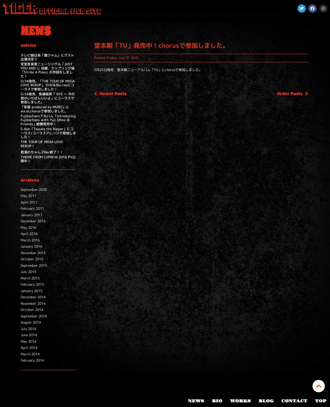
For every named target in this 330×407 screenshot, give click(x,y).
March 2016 (30, 240)
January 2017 (31, 215)
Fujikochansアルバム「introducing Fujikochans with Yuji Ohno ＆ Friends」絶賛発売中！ (48, 120)
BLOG (266, 401)
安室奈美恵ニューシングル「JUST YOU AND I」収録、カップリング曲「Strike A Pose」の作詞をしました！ (48, 70)
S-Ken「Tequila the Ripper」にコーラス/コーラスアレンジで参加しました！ (48, 133)
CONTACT (294, 401)
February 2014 (32, 360)
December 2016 (33, 221)
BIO (217, 401)
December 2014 (33, 297)
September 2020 (34, 189)
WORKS (240, 401)
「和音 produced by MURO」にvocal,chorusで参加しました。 (45, 109)
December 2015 (33, 253)
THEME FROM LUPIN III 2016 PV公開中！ (48, 159)
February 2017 (32, 208)
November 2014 (33, 303)
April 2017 (29, 202)
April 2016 (29, 233)
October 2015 (32, 259)
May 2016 (28, 227)
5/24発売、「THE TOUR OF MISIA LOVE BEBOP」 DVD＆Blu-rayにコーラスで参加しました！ (48, 85)
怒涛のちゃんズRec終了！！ (42, 152)
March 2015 (30, 278)
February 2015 (32, 284)
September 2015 (34, 265)
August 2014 (31, 322)
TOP (320, 401)
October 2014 (32, 309)
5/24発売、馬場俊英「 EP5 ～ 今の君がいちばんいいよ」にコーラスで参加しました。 (48, 98)
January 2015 (31, 290)
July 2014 (28, 328)
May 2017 (28, 195)
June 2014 (29, 335)
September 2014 (34, 316)
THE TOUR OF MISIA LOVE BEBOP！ (42, 143)
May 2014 (28, 341)
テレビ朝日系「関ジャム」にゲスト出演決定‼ (47, 57)
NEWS (196, 401)
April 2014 (29, 347)
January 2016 (31, 246)
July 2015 (28, 271)
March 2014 (30, 354)
